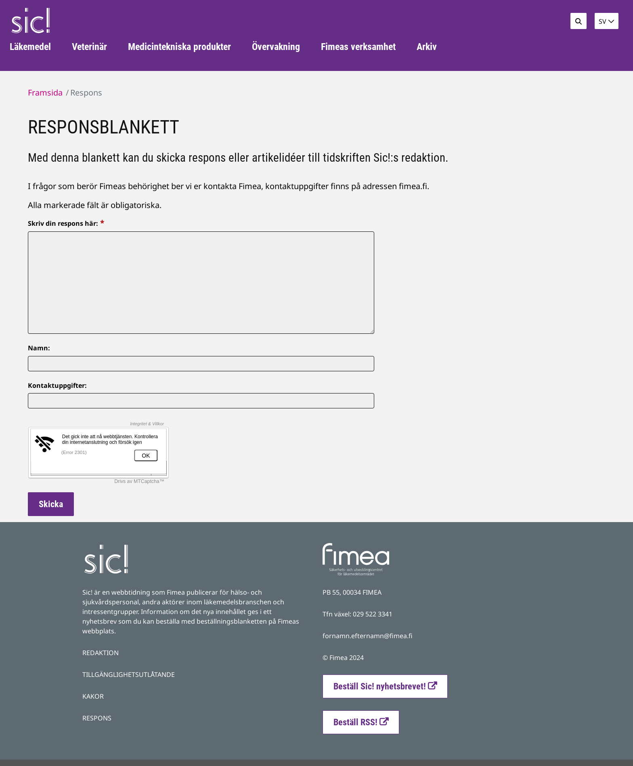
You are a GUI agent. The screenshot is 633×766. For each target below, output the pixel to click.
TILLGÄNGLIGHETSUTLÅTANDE (128, 674)
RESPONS (96, 718)
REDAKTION (100, 652)
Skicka (51, 504)
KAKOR (93, 696)
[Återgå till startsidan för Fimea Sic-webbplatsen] (30, 20)
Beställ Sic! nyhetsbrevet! (390, 685)
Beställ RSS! (366, 721)
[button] (606, 21)
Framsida (45, 92)
